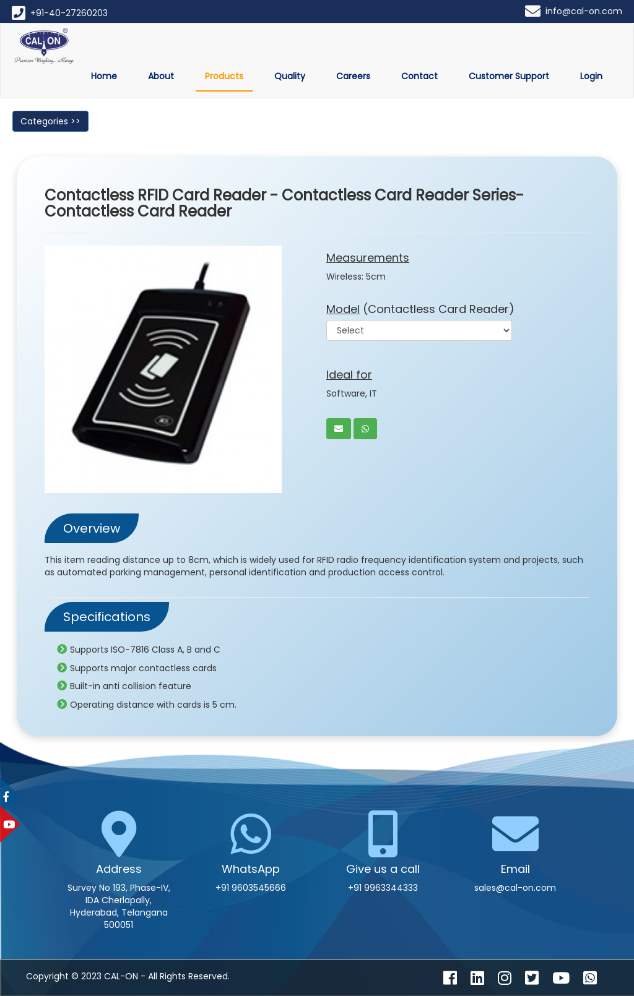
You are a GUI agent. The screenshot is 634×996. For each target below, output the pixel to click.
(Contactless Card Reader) (420, 309)
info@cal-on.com (583, 11)
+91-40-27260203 (69, 13)
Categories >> (50, 121)
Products (224, 76)
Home (104, 76)
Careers (353, 76)
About (161, 76)
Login (591, 76)
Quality (289, 76)
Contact (419, 76)
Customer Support (509, 76)
